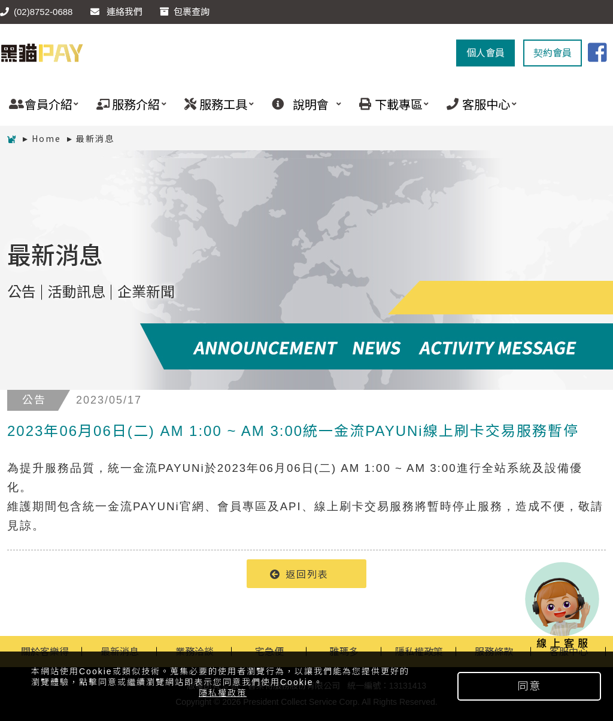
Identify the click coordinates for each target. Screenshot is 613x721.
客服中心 (477, 104)
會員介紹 (39, 104)
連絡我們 (116, 12)
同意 (529, 686)
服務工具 (214, 104)
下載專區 (389, 104)
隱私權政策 (223, 693)
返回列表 (299, 573)
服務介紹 (126, 104)
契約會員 (552, 53)
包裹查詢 (185, 12)
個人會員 (485, 53)
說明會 (302, 104)
